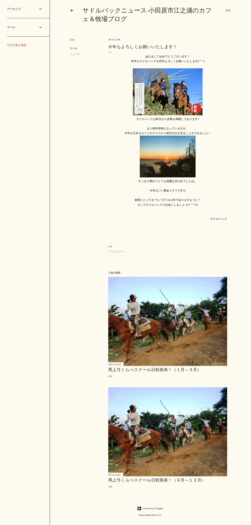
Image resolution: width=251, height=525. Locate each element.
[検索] (228, 10)
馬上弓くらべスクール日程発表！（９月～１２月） (157, 480)
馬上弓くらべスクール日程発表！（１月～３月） (154, 369)
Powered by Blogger (150, 508)
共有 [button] (72, 39)
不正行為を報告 (16, 45)
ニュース (75, 54)
